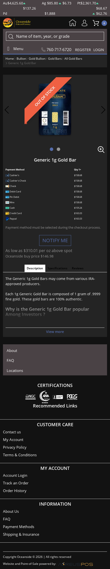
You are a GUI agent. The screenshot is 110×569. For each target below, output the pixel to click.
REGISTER (83, 49)
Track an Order (15, 482)
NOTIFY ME (55, 240)
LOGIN (98, 49)
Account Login (15, 475)
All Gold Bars (73, 58)
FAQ (10, 360)
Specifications (57, 268)
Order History (15, 490)
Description (35, 268)
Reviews (77, 268)
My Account (85, 23)
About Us (11, 511)
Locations (15, 370)
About (12, 350)
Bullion (21, 58)
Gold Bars (55, 58)
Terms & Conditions (20, 454)
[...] (55, 36)
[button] (51, 149)
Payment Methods (18, 526)
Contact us (12, 431)
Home (72, 23)
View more (55, 331)
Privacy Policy (15, 447)
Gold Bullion (37, 58)
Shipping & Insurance (21, 534)
